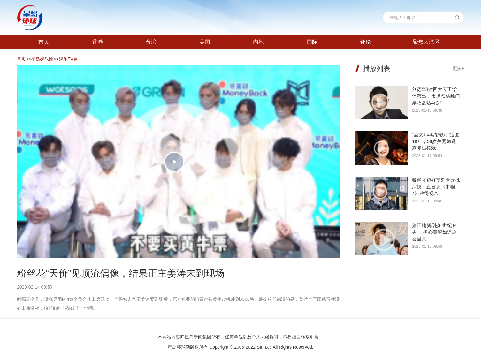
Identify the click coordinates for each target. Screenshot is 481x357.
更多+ (458, 68)
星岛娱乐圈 (42, 59)
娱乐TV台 (68, 59)
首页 (21, 59)
